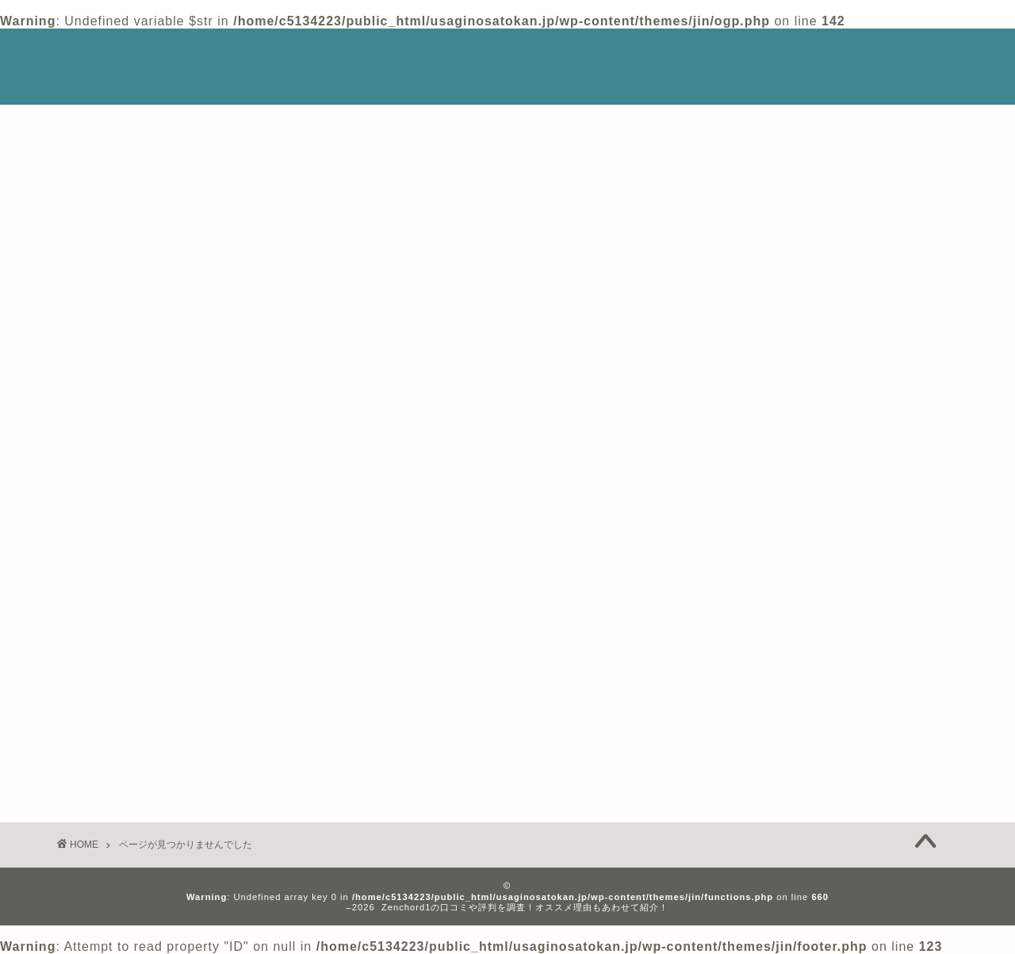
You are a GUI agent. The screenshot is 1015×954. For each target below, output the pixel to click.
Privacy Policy (809, 56)
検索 (710, 144)
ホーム (711, 56)
